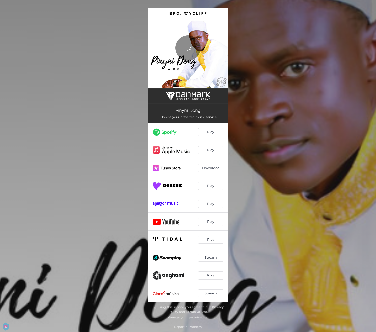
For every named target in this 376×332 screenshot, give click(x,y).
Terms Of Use (196, 312)
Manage (173, 317)
